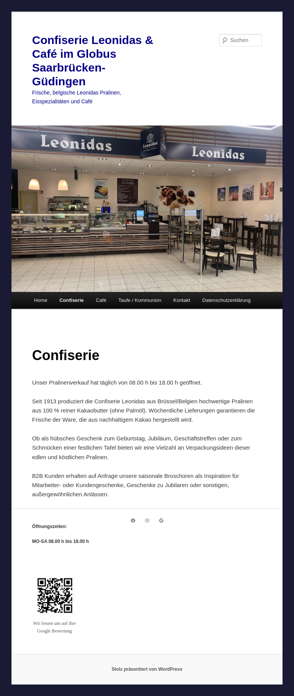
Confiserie (71, 300)
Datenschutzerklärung (226, 300)
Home (40, 300)
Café (101, 300)
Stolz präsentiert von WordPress (146, 669)
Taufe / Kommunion (139, 300)
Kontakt (181, 300)
